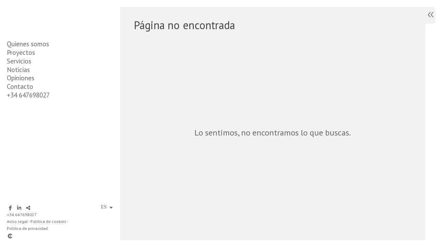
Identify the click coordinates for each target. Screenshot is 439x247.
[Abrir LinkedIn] (19, 207)
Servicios (19, 61)
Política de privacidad (27, 228)
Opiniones (20, 78)
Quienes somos (28, 44)
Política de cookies (48, 221)
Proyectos (21, 52)
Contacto (20, 86)
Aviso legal (17, 221)
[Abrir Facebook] (10, 207)
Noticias (18, 70)
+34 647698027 (28, 95)
